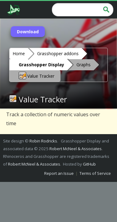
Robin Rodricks (43, 141)
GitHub (89, 164)
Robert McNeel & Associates (75, 148)
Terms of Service (95, 173)
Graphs (83, 65)
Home (19, 53)
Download (28, 32)
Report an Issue (59, 173)
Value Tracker (36, 75)
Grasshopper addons (58, 53)
